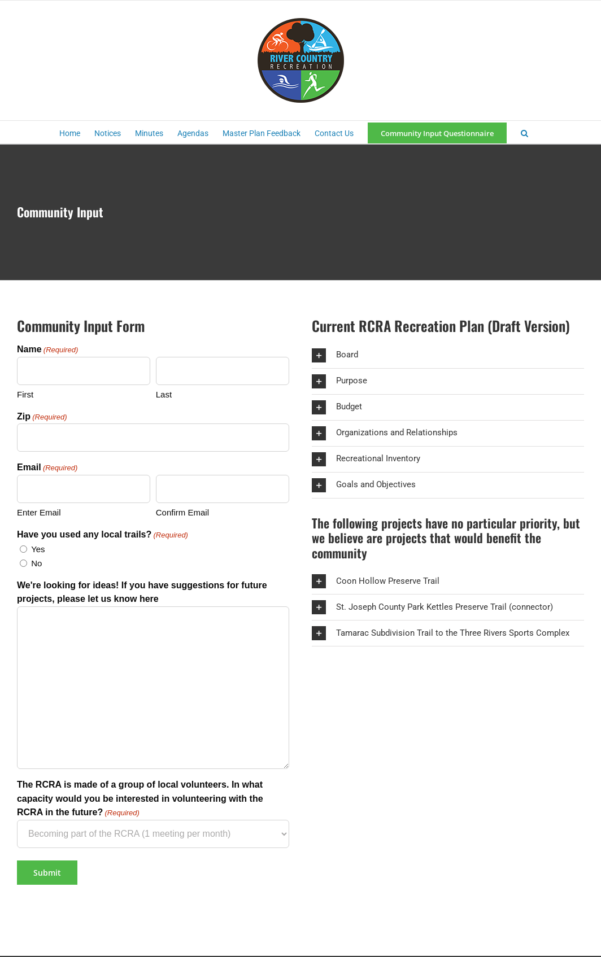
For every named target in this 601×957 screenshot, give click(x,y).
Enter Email (39, 512)
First (25, 394)
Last (164, 394)
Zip (42, 417)
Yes (38, 549)
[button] (524, 132)
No (36, 563)
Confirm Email (182, 512)
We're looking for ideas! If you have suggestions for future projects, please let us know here (142, 592)
